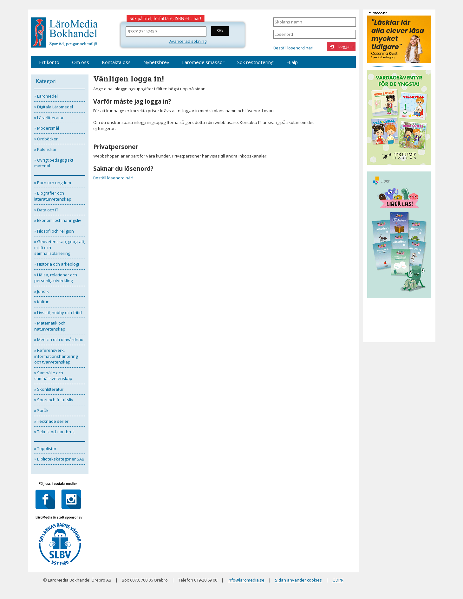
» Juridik (41, 291)
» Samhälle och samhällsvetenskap (53, 376)
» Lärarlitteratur (49, 117)
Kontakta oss (116, 62)
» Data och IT (46, 210)
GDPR (337, 580)
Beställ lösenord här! (293, 48)
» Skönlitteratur (48, 389)
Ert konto (49, 62)
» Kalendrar (45, 149)
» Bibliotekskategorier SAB (59, 459)
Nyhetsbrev (156, 62)
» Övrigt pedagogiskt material (53, 163)
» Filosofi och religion (54, 231)
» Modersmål (46, 128)
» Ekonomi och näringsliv (57, 220)
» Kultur (41, 302)
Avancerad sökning (187, 41)
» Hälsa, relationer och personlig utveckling (55, 278)
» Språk (41, 410)
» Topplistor (45, 448)
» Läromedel (46, 96)
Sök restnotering (255, 62)
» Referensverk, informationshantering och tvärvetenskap (56, 356)
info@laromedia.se (246, 580)
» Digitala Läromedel (53, 107)
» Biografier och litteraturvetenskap (52, 196)
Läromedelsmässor (203, 62)
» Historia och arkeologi (56, 264)
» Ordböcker (46, 139)
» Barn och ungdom (52, 182)
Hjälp (292, 62)
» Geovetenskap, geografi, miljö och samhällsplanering (59, 247)
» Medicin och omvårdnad (58, 339)
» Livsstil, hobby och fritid (58, 312)
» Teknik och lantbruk (54, 432)
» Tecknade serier (51, 421)
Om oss (80, 62)
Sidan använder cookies (298, 580)
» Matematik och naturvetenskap (49, 326)
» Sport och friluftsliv (53, 400)
